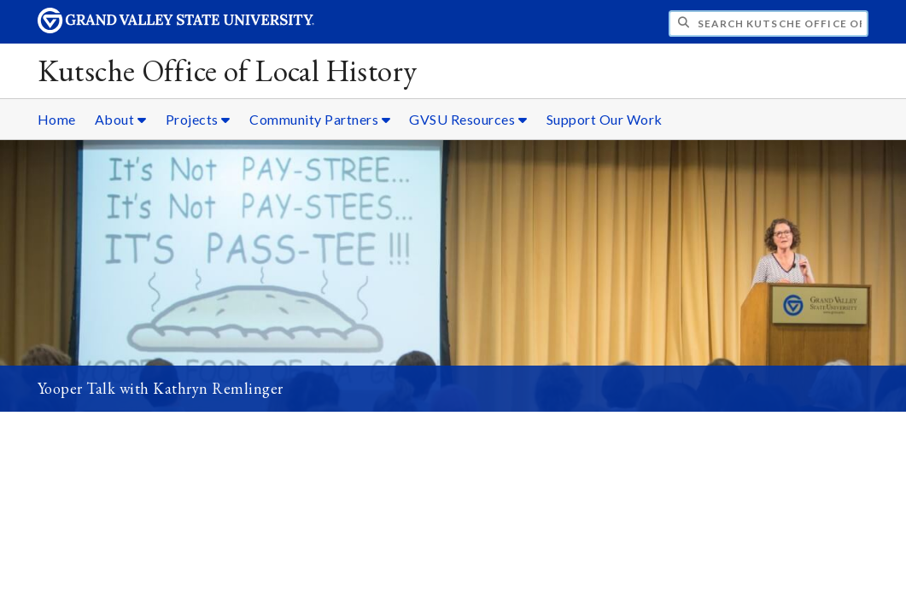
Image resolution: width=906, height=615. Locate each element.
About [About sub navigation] (121, 119)
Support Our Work (605, 119)
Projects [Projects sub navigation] (198, 119)
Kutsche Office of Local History (228, 70)
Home (57, 119)
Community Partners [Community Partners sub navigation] (319, 119)
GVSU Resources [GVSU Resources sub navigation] (468, 119)
